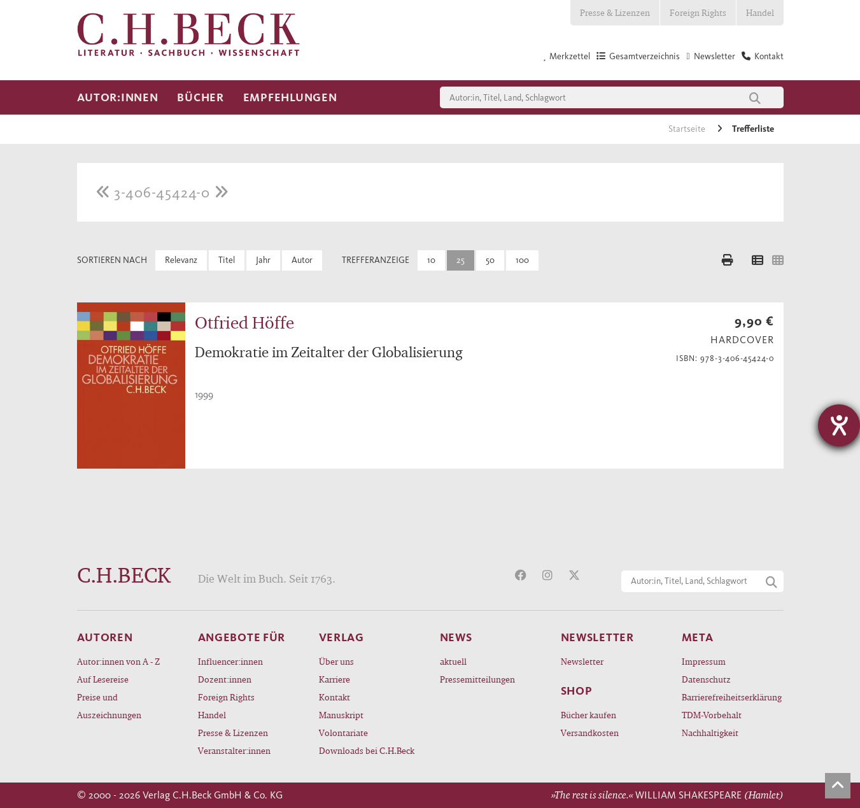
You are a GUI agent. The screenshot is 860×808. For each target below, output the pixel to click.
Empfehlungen (290, 97)
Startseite (687, 129)
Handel (760, 12)
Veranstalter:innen (234, 750)
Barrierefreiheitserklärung (732, 696)
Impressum (704, 661)
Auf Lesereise (103, 679)
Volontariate (343, 732)
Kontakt (334, 696)
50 (490, 260)
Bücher (200, 97)
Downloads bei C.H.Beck (366, 750)
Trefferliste (753, 129)
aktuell (453, 661)
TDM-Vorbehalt (712, 714)
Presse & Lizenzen (615, 12)
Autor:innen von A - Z (118, 661)
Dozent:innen (224, 679)
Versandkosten (590, 732)
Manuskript (341, 714)
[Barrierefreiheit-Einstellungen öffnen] (839, 425)
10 (431, 260)
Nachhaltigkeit (710, 732)
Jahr (263, 260)
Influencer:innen (230, 661)
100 (522, 260)
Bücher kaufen (588, 714)
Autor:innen (118, 97)
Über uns (336, 661)
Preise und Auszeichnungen (109, 705)
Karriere (334, 679)
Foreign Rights (698, 12)
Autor (302, 260)
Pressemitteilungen (477, 679)
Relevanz (181, 260)
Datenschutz (706, 679)
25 (460, 260)
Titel (226, 260)
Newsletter (582, 661)
